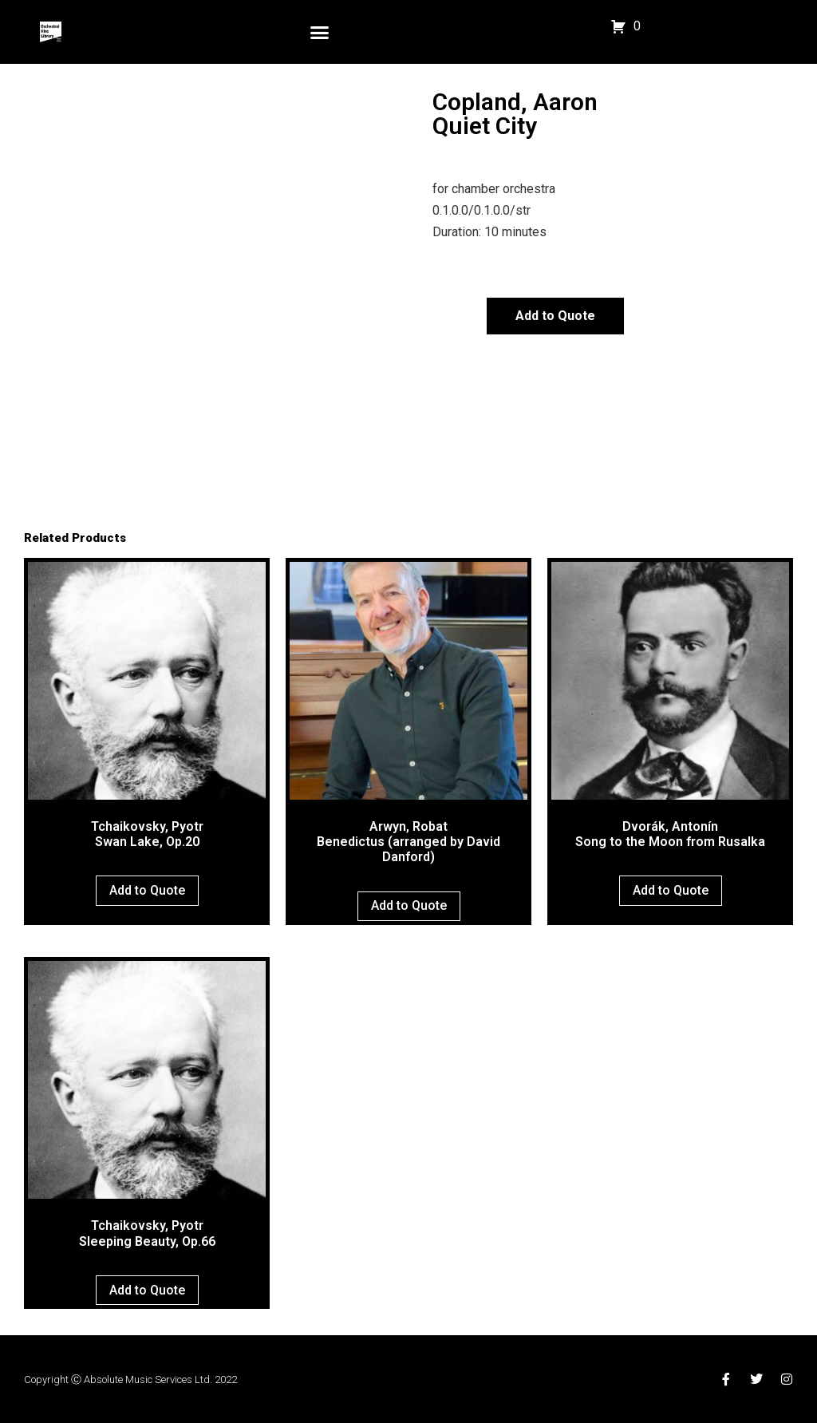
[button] (320, 32)
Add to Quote (555, 315)
